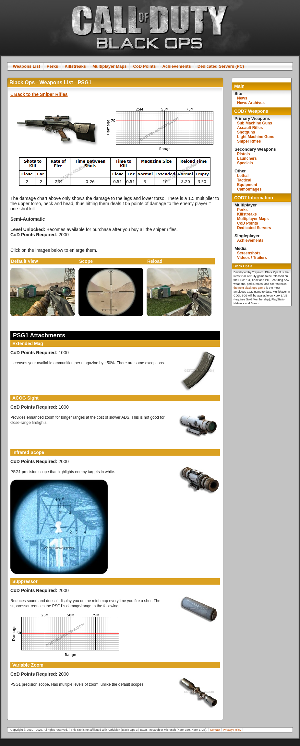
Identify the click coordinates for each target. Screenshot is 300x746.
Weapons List (26, 66)
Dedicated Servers (254, 228)
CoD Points (144, 66)
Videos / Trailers (252, 257)
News (242, 98)
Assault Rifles (250, 127)
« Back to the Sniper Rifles (39, 94)
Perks (52, 66)
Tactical (244, 180)
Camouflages (249, 189)
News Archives (251, 102)
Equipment (247, 184)
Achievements (176, 66)
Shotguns (246, 132)
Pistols (243, 154)
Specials (245, 163)
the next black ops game (249, 287)
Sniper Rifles (249, 141)
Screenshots (248, 253)
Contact (215, 729)
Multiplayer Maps (109, 66)
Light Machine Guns (255, 136)
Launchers (247, 158)
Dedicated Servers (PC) (221, 66)
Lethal (242, 175)
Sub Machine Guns (254, 123)
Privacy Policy (232, 729)
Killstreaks (75, 66)
